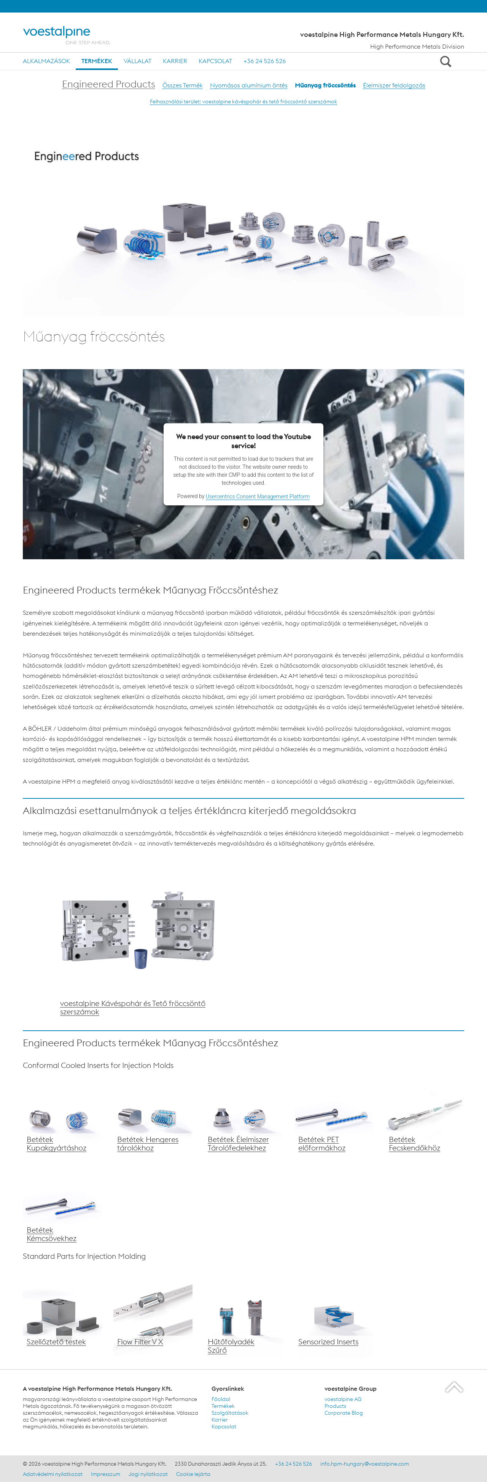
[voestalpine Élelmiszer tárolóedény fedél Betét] (243, 1115)
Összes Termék (182, 85)
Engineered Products (108, 84)
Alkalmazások (46, 61)
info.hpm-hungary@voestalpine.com (364, 1463)
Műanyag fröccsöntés (325, 85)
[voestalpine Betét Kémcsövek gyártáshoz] (62, 1206)
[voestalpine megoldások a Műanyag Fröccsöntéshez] (138, 936)
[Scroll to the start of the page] (455, 1386)
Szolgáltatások (230, 1412)
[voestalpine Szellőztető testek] (62, 1317)
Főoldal (221, 1399)
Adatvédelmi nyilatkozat (53, 1474)
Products (335, 1406)
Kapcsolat (215, 61)
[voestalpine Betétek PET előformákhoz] (334, 1115)
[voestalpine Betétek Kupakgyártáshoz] (62, 1115)
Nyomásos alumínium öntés (249, 85)
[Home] (73, 35)
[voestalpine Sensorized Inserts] (334, 1317)
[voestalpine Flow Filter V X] (153, 1317)
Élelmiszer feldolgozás (394, 85)
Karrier (175, 61)
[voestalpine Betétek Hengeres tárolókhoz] (153, 1115)
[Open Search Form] (444, 61)
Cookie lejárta (193, 1474)
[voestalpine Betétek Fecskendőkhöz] (424, 1115)
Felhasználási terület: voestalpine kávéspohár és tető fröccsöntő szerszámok (243, 101)
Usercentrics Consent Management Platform (258, 496)
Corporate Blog (344, 1412)
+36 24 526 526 (265, 61)
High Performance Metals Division (417, 46)
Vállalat (137, 61)
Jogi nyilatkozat (148, 1474)
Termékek (96, 61)
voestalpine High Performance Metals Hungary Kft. (382, 35)
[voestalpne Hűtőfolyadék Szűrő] (243, 1317)
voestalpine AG (343, 1399)
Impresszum (105, 1474)
